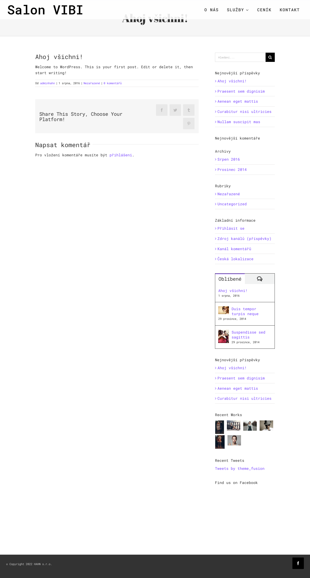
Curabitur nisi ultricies (244, 111)
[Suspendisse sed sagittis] (223, 332)
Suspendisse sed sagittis (248, 335)
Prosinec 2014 (232, 169)
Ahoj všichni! (232, 80)
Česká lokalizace (235, 258)
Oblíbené (229, 279)
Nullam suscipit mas (238, 121)
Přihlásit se (230, 228)
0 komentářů (113, 83)
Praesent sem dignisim (241, 91)
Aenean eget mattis (237, 101)
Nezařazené (92, 83)
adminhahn (47, 83)
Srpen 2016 (228, 159)
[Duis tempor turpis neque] (223, 309)
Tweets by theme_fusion (240, 468)
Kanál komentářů (234, 248)
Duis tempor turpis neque (245, 311)
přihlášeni (121, 154)
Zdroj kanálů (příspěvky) (244, 238)
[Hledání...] (240, 57)
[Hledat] (270, 57)
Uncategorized (232, 203)
